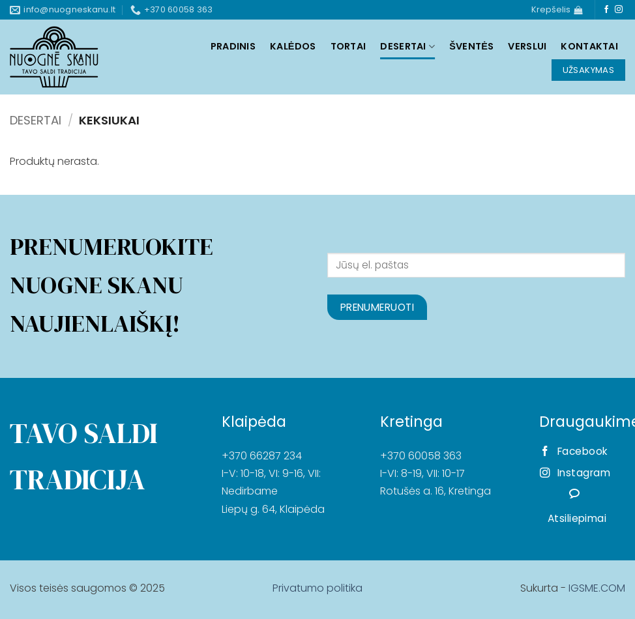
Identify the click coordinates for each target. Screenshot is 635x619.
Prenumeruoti (377, 307)
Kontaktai (589, 46)
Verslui (527, 46)
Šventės (471, 46)
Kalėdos (293, 46)
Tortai (348, 46)
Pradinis (233, 46)
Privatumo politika (317, 588)
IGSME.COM (597, 588)
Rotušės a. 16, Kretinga (435, 490)
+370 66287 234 (262, 455)
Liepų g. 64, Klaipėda (273, 509)
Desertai (407, 46)
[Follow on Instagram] (619, 9)
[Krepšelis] (556, 10)
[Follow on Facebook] (606, 9)
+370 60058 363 (421, 455)
